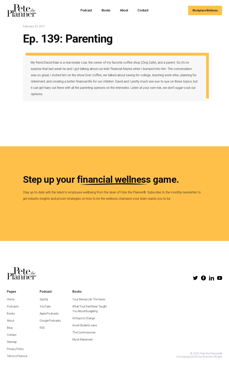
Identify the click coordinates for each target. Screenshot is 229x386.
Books (106, 10)
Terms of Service (17, 356)
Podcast (86, 10)
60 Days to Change (83, 318)
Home (10, 300)
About (124, 10)
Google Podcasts (50, 321)
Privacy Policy (15, 349)
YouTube (45, 307)
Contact (143, 10)
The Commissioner (84, 333)
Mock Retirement (82, 340)
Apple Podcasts (49, 314)
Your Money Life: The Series (88, 300)
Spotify (44, 300)
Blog (9, 328)
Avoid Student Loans (84, 326)
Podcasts (13, 307)
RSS (42, 328)
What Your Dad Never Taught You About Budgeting (89, 309)
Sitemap (12, 342)
